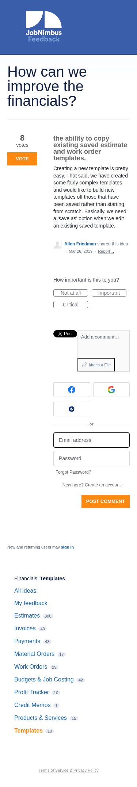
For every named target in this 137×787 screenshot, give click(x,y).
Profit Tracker (31, 692)
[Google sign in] (111, 389)
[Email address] (91, 440)
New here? (91, 485)
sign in (67, 547)
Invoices (25, 628)
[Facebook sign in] (71, 389)
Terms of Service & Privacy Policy (69, 770)
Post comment (105, 501)
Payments (27, 641)
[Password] (91, 458)
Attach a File (99, 365)
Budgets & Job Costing (44, 679)
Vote (22, 158)
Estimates (27, 615)
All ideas (25, 591)
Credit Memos (32, 705)
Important (112, 293)
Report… (106, 251)
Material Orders (34, 654)
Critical (75, 305)
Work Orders (30, 667)
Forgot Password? (73, 472)
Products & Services (40, 718)
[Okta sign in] (71, 409)
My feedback (30, 603)
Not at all (74, 293)
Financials (25, 578)
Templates (52, 578)
